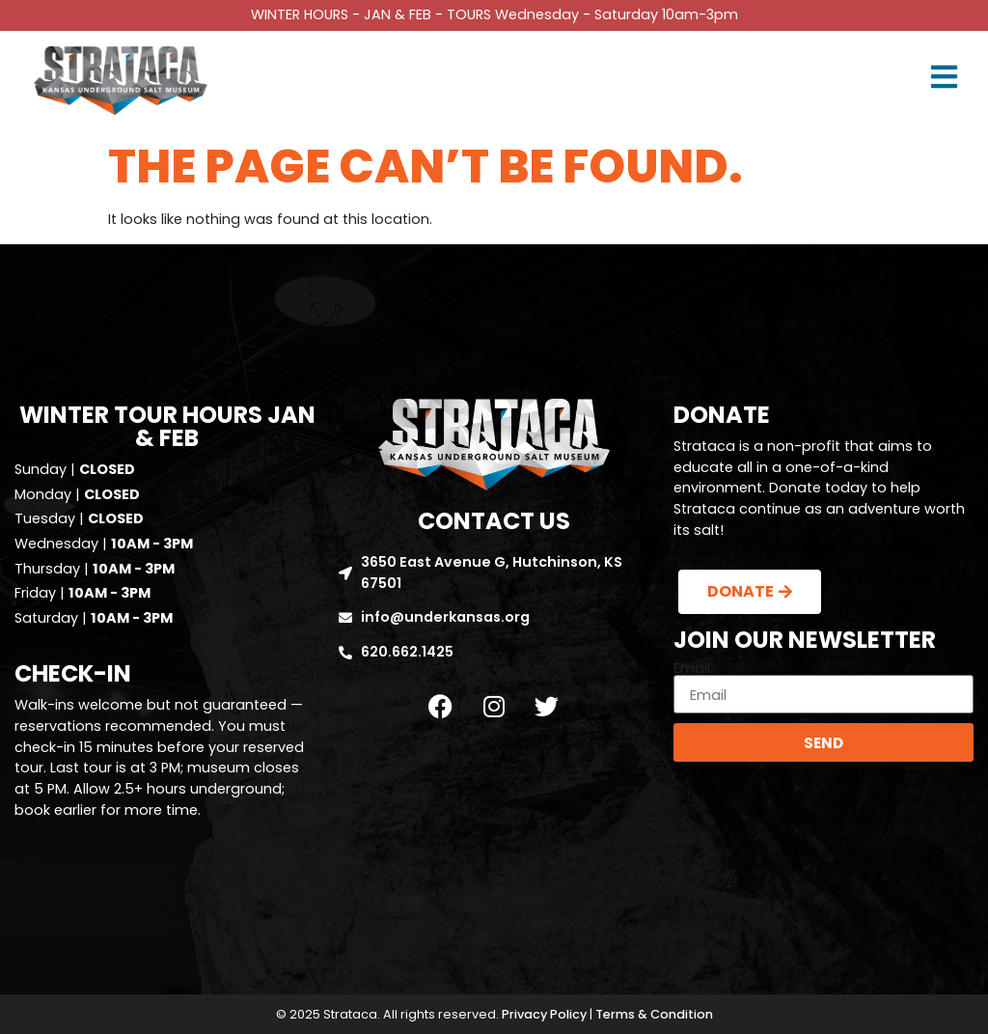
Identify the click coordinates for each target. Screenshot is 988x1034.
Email (691, 668)
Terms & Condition (654, 1014)
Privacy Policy (544, 1014)
